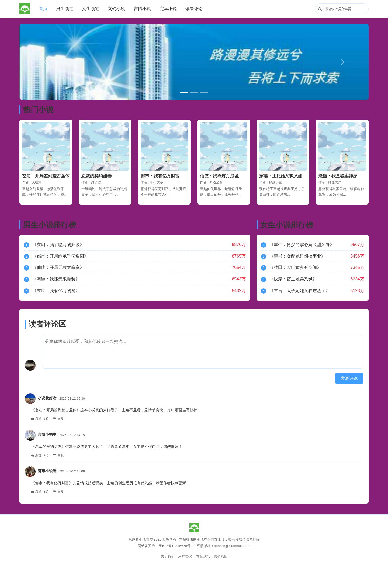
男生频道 (64, 8)
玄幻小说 (116, 8)
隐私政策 (203, 556)
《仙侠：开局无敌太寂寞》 (58, 267)
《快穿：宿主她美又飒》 (293, 279)
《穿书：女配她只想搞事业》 (297, 256)
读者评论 (194, 8)
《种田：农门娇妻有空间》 (295, 267)
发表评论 (349, 378)
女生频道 (90, 8)
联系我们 (220, 556)
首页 (43, 8)
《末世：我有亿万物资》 (56, 290)
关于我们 (168, 556)
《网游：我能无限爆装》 (56, 279)
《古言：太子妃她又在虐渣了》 (299, 290)
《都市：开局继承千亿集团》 (60, 256)
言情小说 (142, 8)
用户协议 (185, 556)
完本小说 (168, 8)
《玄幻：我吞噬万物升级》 (58, 244)
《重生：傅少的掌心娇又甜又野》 (301, 244)
